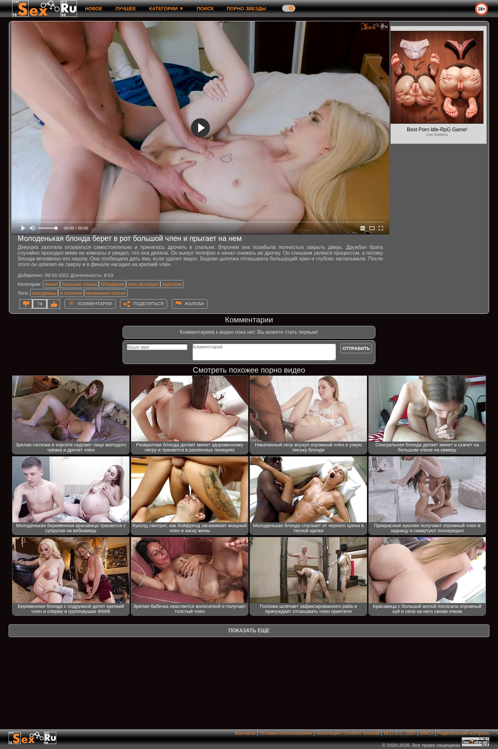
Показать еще (248, 630)
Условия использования (286, 733)
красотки (172, 284)
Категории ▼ (166, 8)
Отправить (356, 348)
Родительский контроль (463, 733)
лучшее (125, 8)
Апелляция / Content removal (347, 733)
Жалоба (194, 303)
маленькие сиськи (106, 293)
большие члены (79, 284)
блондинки (112, 284)
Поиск (205, 8)
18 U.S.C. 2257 (399, 733)
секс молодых (143, 284)
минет (51, 284)
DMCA (427, 733)
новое (93, 8)
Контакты (245, 733)
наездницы (44, 293)
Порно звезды (246, 8)
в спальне (71, 293)
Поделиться (148, 303)
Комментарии (94, 303)
